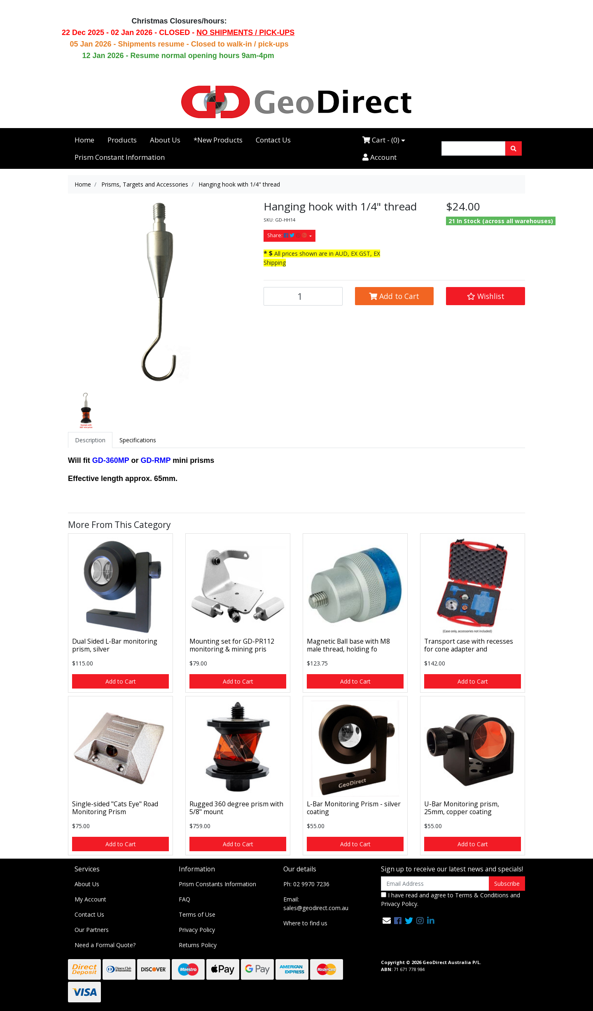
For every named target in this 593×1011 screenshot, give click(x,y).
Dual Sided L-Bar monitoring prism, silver (114, 645)
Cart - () (380, 140)
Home (84, 140)
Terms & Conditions (482, 895)
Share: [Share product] (287, 235)
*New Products (218, 140)
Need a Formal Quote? (105, 945)
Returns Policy (198, 945)
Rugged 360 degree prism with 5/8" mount (236, 807)
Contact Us (273, 140)
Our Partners (92, 930)
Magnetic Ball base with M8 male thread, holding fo (348, 645)
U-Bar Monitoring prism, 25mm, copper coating (461, 807)
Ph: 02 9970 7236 (306, 884)
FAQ (184, 899)
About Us (165, 140)
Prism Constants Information (217, 884)
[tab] (90, 440)
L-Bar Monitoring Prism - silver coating (354, 807)
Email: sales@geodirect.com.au (315, 903)
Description (90, 440)
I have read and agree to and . (450, 899)
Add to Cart (394, 296)
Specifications (137, 440)
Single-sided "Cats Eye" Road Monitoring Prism (115, 807)
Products (122, 140)
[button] (485, 296)
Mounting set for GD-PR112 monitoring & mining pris (231, 645)
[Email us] (387, 920)
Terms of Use (197, 914)
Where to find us (305, 923)
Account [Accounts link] (379, 157)
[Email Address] (435, 883)
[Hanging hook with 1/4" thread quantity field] (303, 296)
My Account (90, 899)
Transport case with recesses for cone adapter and (468, 645)
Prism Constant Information (120, 157)
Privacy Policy (197, 930)
